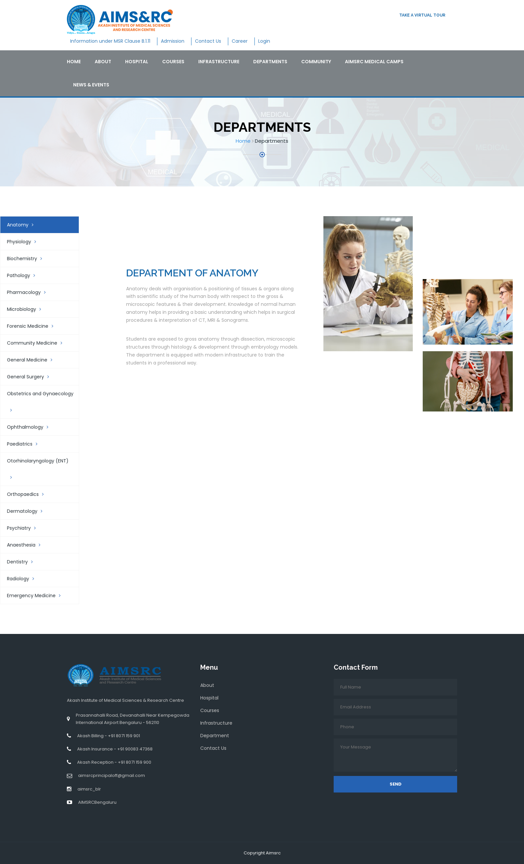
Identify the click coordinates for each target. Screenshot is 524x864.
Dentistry (23, 561)
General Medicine (33, 360)
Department (214, 735)
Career (240, 41)
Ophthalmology (31, 427)
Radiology (24, 578)
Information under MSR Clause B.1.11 (110, 41)
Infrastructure (218, 61)
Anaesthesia (27, 545)
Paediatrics (25, 444)
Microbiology (27, 309)
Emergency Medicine (37, 595)
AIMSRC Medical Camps (374, 61)
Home (74, 61)
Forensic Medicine (33, 326)
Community (316, 61)
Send (396, 784)
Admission (172, 41)
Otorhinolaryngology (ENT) (38, 468)
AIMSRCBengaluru (97, 802)
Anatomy (23, 224)
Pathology (24, 275)
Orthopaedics (28, 494)
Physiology (25, 241)
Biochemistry (28, 258)
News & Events (91, 84)
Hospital (136, 61)
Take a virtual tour (422, 15)
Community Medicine (38, 343)
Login (264, 41)
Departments (270, 61)
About (103, 61)
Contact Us (208, 41)
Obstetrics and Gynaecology (40, 401)
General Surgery (31, 376)
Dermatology (28, 511)
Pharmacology (29, 292)
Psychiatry (24, 528)
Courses (173, 61)
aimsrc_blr (89, 789)
